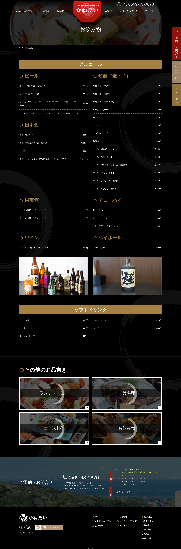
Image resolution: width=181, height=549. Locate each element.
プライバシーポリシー (27, 533)
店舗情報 (114, 9)
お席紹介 (66, 9)
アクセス (156, 9)
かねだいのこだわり (28, 9)
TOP (20, 48)
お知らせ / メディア (135, 9)
